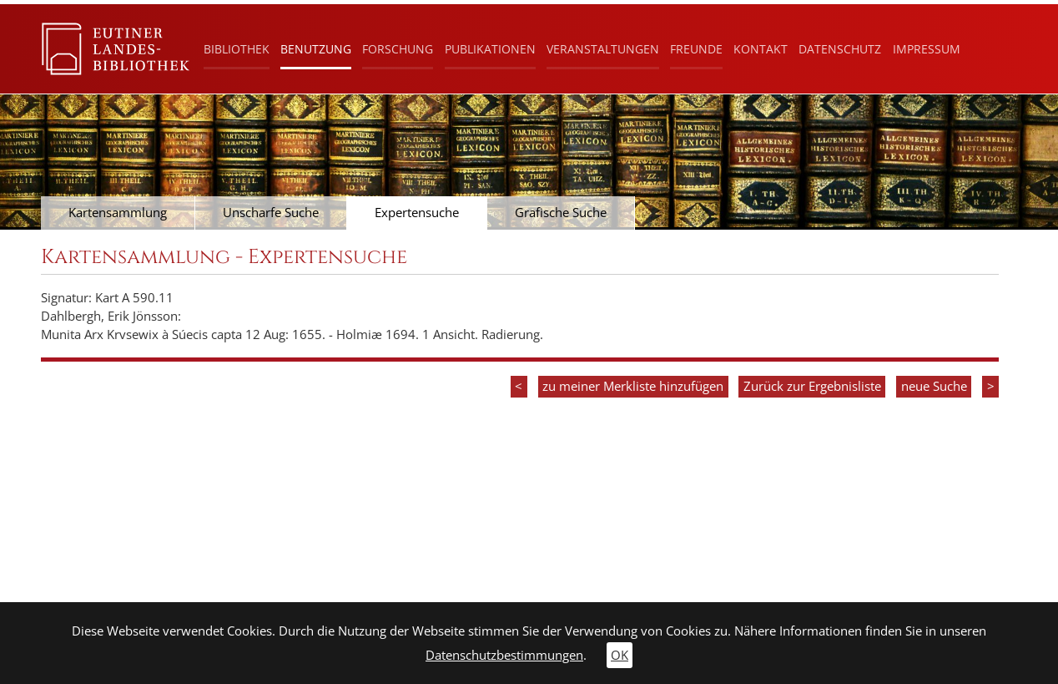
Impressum (926, 49)
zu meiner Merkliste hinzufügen (632, 386)
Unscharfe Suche (271, 212)
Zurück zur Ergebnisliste (812, 386)
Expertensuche (417, 212)
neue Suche (934, 386)
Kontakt (760, 49)
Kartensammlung (117, 212)
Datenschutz (840, 49)
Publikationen (490, 49)
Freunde (696, 49)
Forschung (397, 49)
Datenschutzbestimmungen (504, 655)
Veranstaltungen (603, 49)
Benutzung (315, 49)
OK (619, 655)
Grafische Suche (561, 212)
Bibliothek (237, 49)
